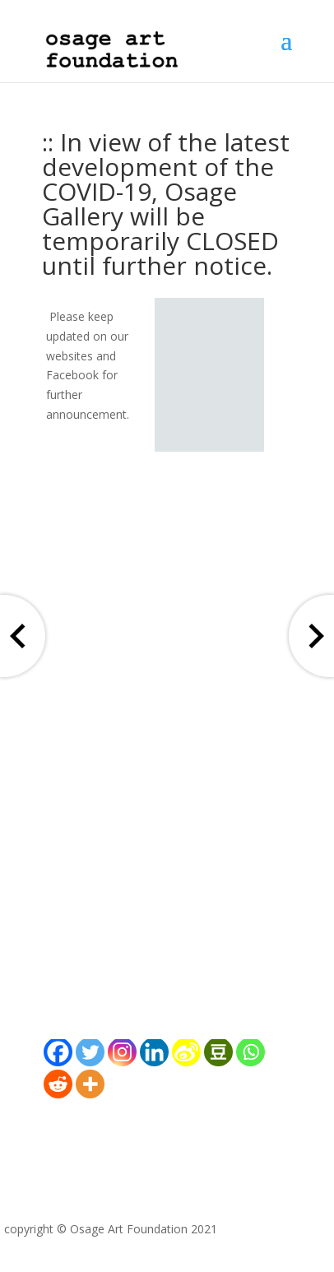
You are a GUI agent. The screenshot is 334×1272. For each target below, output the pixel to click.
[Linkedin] (154, 1052)
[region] (209, 375)
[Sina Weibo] (186, 1052)
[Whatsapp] (250, 1052)
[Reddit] (58, 1084)
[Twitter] (90, 1052)
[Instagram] (122, 1052)
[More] (90, 1084)
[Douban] (218, 1052)
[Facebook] (58, 1052)
